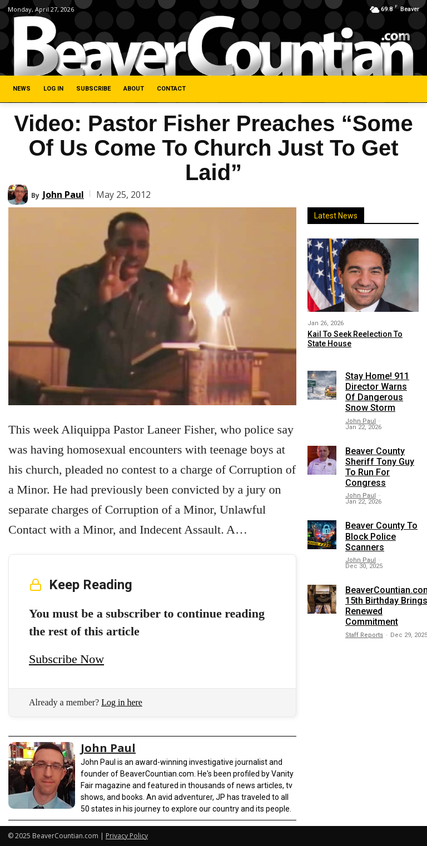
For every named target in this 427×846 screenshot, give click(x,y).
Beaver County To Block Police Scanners (381, 536)
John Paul (63, 194)
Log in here (121, 702)
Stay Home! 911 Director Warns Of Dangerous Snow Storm (377, 392)
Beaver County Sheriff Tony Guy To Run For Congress (379, 467)
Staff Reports (364, 635)
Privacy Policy (127, 835)
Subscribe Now (66, 659)
